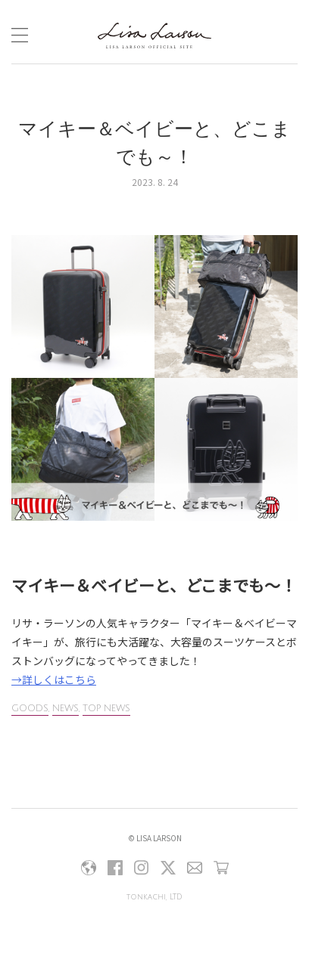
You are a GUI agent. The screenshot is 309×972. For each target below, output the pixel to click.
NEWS (65, 709)
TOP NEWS (106, 709)
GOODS (29, 709)
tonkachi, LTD (154, 897)
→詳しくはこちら (53, 679)
